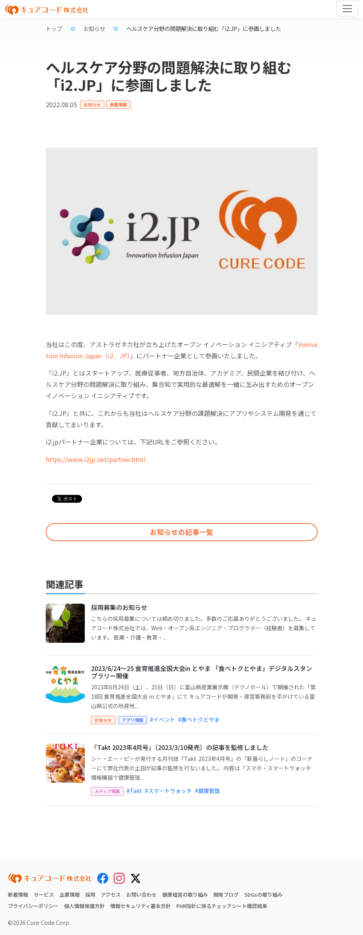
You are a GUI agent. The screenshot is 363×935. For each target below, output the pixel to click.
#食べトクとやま (199, 719)
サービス (44, 894)
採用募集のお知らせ (119, 607)
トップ (54, 28)
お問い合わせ (141, 894)
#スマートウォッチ (168, 791)
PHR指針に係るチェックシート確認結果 (221, 906)
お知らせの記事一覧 (181, 532)
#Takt (134, 791)
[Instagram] (119, 878)
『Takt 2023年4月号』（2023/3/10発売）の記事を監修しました (179, 747)
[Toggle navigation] (347, 8)
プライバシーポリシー (33, 906)
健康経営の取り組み (185, 894)
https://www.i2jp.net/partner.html (96, 459)
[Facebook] (102, 878)
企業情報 (69, 894)
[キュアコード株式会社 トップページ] (50, 878)
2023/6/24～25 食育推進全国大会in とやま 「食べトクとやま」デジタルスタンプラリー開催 (201, 671)
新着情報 (118, 104)
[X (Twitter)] (135, 877)
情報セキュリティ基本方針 (140, 906)
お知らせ (94, 28)
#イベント (162, 719)
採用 (90, 894)
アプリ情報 (132, 720)
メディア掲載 (107, 791)
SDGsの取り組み (263, 894)
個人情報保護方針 (84, 906)
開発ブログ (226, 894)
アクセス (111, 894)
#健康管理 (207, 791)
